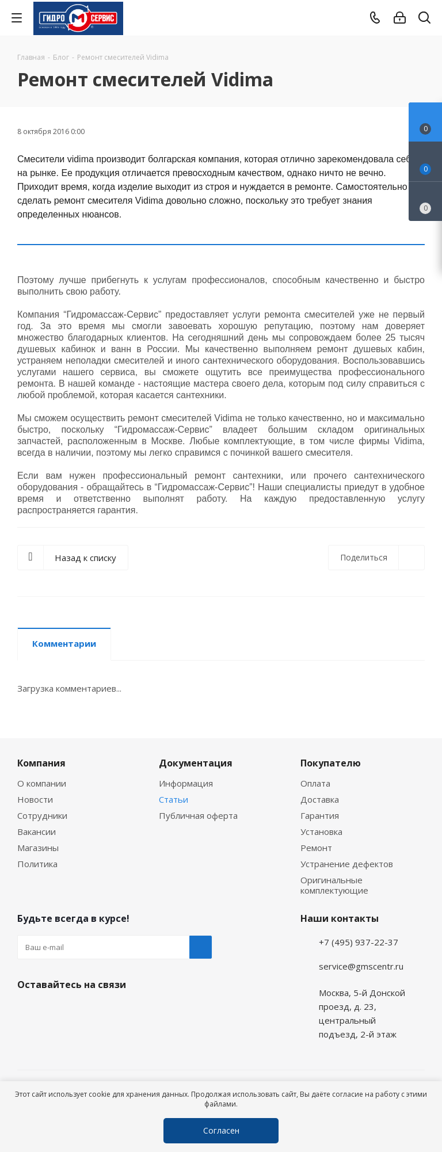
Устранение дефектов (346, 863)
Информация (186, 783)
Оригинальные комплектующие (334, 885)
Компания (41, 763)
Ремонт (316, 847)
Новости (35, 799)
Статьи (173, 799)
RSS (413, 79)
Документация (196, 763)
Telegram (422, 1071)
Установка (321, 831)
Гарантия (319, 815)
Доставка (319, 799)
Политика (37, 863)
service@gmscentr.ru (361, 966)
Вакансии (36, 831)
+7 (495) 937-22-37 (358, 942)
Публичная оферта (198, 815)
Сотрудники (42, 815)
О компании (41, 783)
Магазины (38, 847)
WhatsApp (57, 1011)
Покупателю (330, 763)
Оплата (315, 783)
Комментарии (64, 643)
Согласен (221, 1130)
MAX (86, 1011)
